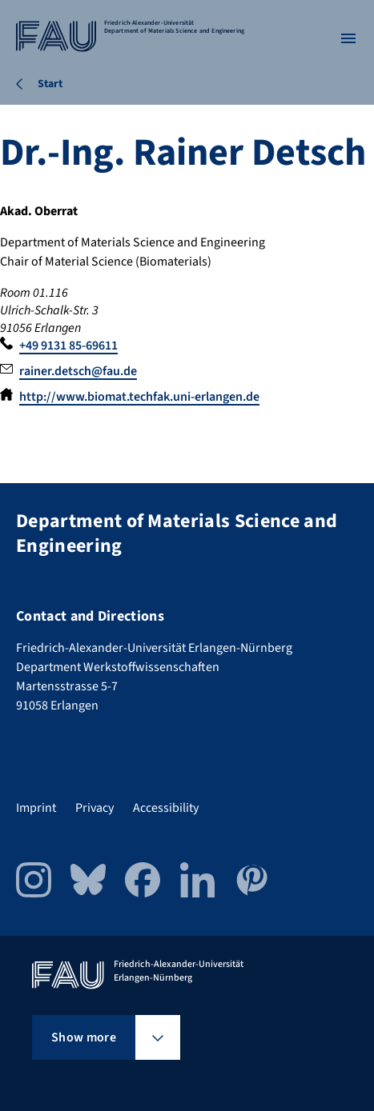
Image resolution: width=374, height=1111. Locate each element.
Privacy (94, 808)
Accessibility (166, 808)
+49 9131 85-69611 (68, 345)
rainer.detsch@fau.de (78, 371)
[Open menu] (348, 38)
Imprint (36, 808)
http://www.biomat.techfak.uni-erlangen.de (139, 397)
